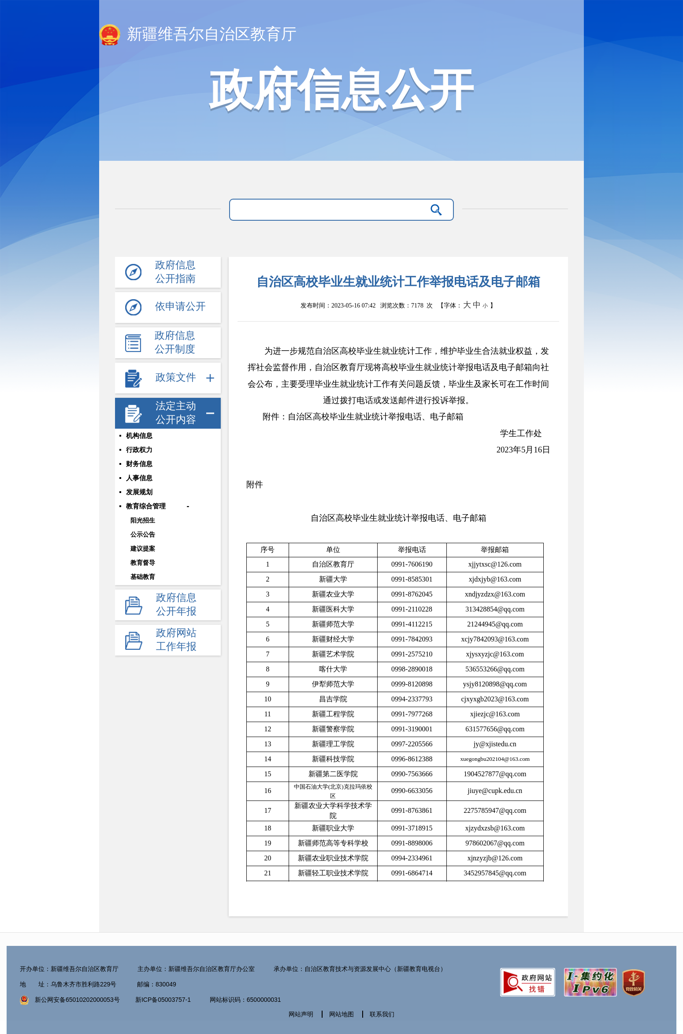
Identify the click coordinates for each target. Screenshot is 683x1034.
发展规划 (139, 492)
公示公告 (142, 534)
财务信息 (139, 463)
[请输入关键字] (330, 210)
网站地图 (341, 1014)
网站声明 (301, 1014)
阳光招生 (142, 520)
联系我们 (382, 1014)
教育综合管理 (146, 506)
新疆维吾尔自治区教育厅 (198, 34)
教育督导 (142, 562)
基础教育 (142, 576)
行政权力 (139, 449)
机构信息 (139, 435)
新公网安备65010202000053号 (77, 999)
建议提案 (142, 548)
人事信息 (139, 478)
